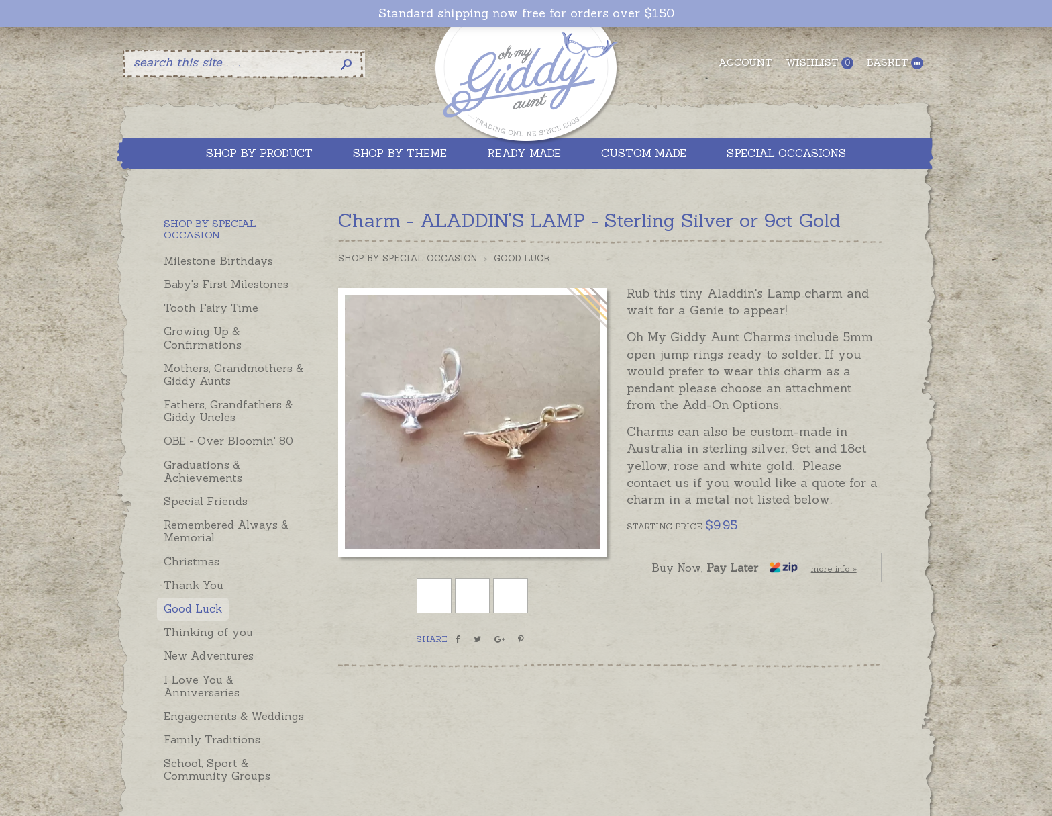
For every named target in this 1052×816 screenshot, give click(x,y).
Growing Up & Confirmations (203, 337)
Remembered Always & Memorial (226, 531)
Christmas (191, 561)
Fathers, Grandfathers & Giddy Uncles (228, 411)
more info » (834, 568)
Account (745, 62)
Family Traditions (212, 739)
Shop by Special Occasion (408, 258)
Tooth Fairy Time (211, 307)
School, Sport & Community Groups (217, 769)
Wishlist (819, 62)
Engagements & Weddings (234, 716)
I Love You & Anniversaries (202, 686)
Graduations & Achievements (203, 471)
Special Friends (206, 501)
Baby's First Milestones (226, 284)
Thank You (193, 585)
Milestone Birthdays (218, 260)
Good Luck (193, 608)
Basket (895, 62)
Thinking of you (208, 632)
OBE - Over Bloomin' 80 (228, 440)
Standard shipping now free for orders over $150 (526, 13)
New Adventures (209, 655)
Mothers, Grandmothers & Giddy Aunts (233, 374)
